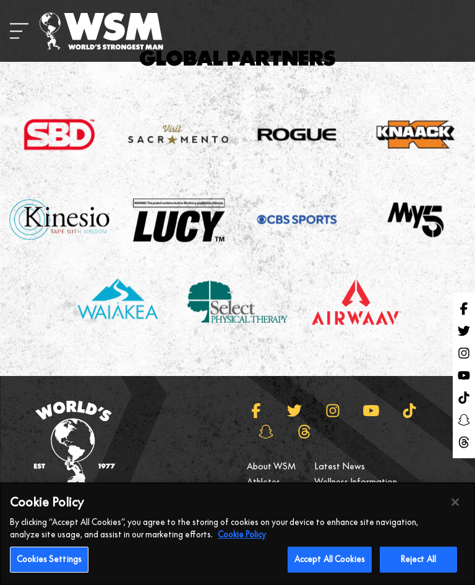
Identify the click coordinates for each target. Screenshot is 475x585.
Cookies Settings (49, 565)
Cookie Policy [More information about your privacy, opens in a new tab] (242, 540)
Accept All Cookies (329, 565)
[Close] (455, 508)
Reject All (418, 565)
